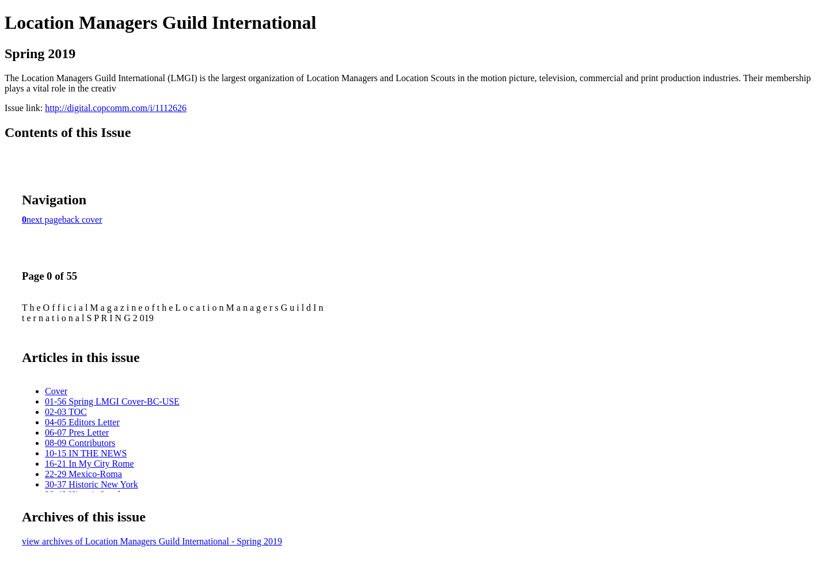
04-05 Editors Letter (82, 422)
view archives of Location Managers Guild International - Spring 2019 (152, 541)
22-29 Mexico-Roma (83, 474)
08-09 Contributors (80, 443)
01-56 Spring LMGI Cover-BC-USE (112, 401)
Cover (56, 391)
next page (44, 219)
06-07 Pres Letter (77, 432)
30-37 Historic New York (91, 484)
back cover (82, 219)
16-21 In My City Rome (89, 463)
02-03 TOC (66, 412)
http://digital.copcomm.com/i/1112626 (116, 108)
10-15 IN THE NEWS (86, 453)
